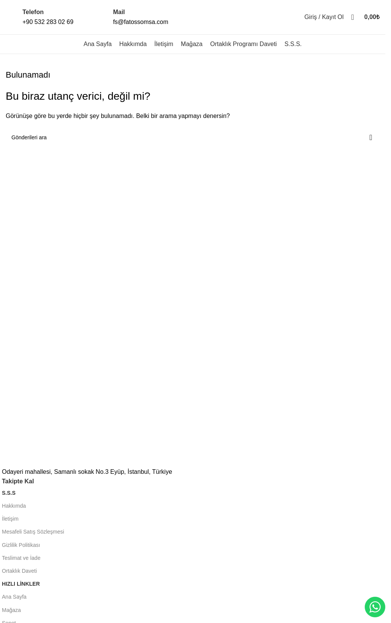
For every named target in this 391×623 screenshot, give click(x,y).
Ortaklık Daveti (19, 571)
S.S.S (9, 493)
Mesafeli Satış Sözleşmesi (33, 532)
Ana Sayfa (14, 597)
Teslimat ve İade (21, 558)
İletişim (10, 519)
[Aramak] (353, 17)
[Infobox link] (39, 17)
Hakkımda (14, 506)
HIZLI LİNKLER (21, 584)
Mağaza (11, 610)
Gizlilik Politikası (21, 545)
